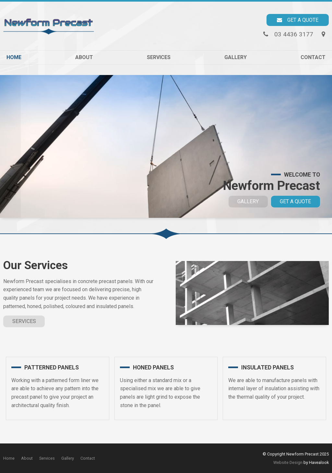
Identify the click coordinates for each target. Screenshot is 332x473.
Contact (313, 57)
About (84, 57)
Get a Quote (302, 20)
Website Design (287, 462)
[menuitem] (9, 458)
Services (159, 57)
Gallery (235, 57)
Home (13, 57)
